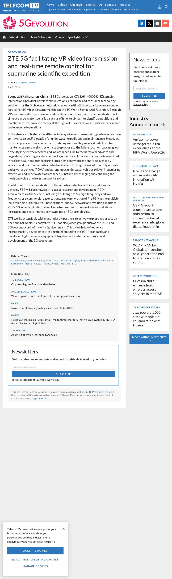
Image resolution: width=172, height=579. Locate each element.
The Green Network (146, 307)
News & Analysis (40, 37)
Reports (124, 4)
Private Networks (145, 240)
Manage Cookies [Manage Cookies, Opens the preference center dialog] (35, 566)
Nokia (15, 303)
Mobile (28, 263)
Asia (48, 260)
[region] (35, 549)
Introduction (17, 37)
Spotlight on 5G (78, 37)
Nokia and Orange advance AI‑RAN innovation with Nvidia (146, 177)
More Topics (132, 9)
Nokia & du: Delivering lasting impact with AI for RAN (42, 307)
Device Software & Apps (66, 260)
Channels (76, 4)
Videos (62, 4)
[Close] (63, 529)
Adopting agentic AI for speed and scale (34, 334)
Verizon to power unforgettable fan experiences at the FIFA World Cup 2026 (149, 145)
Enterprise (17, 263)
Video (55, 263)
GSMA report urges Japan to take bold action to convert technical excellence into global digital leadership (149, 215)
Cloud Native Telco (110, 9)
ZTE (74, 263)
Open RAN (90, 9)
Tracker (46, 263)
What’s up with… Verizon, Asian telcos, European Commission (46, 296)
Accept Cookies (35, 550)
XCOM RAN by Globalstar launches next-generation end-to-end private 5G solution (149, 253)
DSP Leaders (107, 4)
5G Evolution (17, 52)
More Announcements (149, 339)
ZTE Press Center (25, 82)
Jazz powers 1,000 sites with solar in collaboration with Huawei (147, 318)
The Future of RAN (145, 165)
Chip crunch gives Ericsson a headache (33, 284)
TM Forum (18, 330)
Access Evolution (23, 291)
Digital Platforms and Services (64, 9)
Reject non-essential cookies (35, 559)
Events (90, 4)
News (50, 4)
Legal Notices (39, 398)
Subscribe (63, 374)
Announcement (35, 260)
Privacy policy (52, 379)
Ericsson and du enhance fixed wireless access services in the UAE (147, 287)
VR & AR (65, 263)
